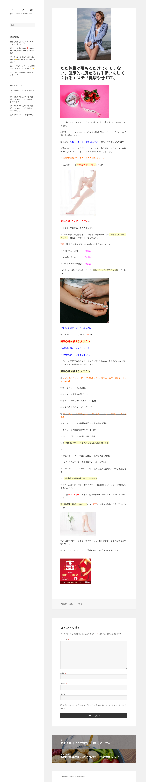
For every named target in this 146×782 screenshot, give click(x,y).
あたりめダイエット (17, 90)
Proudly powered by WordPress (72, 777)
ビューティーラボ (21, 10)
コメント (64, 639)
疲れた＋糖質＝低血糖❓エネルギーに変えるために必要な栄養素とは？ (22, 50)
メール (64, 684)
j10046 (79, 604)
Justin (29, 115)
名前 (63, 673)
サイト (62, 694)
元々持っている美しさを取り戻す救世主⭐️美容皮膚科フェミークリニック (22, 59)
